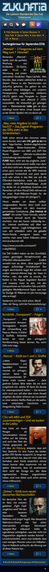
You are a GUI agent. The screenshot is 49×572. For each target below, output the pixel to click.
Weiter (10, 118)
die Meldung (18, 448)
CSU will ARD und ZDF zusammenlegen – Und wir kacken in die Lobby (23, 420)
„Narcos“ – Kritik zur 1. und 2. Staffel (24, 356)
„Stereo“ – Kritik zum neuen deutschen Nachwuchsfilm (19, 493)
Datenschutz (40, 562)
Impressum (26, 562)
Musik (15, 70)
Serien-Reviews (29, 32)
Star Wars (36, 35)
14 (38, 309)
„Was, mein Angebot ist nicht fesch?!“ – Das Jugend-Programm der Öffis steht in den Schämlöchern (22, 128)
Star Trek (9, 35)
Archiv (8, 562)
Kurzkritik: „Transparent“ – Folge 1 (22, 314)
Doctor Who (23, 35)
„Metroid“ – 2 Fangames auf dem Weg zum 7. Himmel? (22, 50)
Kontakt (16, 562)
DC (6, 38)
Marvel (15, 38)
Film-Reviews (12, 32)
